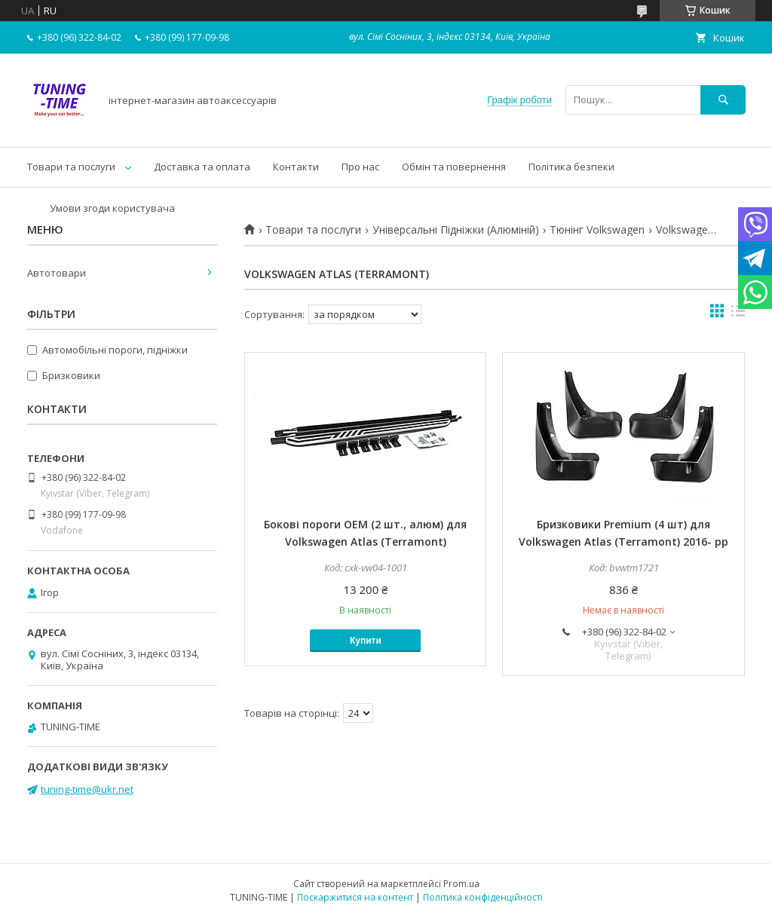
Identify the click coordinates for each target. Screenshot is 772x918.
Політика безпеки (571, 166)
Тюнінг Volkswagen (597, 230)
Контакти (296, 166)
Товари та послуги (71, 166)
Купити (365, 640)
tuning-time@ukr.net (87, 789)
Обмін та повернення (454, 166)
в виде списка (738, 314)
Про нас (360, 166)
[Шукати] (723, 100)
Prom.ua (461, 883)
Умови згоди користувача (112, 208)
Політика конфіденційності (483, 897)
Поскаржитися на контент (355, 897)
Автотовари (56, 273)
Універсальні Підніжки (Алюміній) (455, 230)
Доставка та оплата (202, 166)
